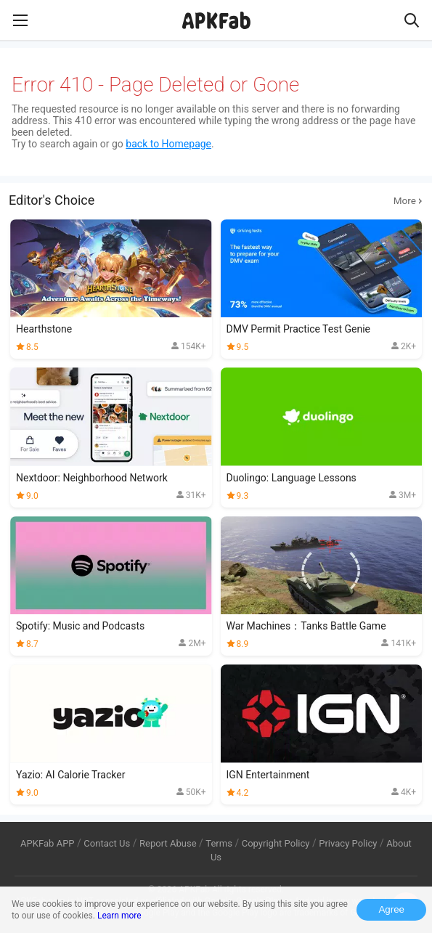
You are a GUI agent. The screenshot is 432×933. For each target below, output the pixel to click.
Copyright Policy (276, 843)
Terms (218, 843)
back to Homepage (168, 144)
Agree (391, 909)
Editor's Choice (216, 200)
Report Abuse (168, 843)
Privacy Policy (348, 843)
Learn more (119, 915)
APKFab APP (47, 843)
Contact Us (106, 843)
